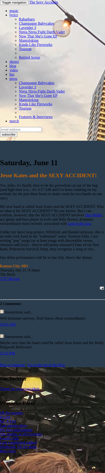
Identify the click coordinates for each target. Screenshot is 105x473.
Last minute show (13, 426)
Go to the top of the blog (46, 365)
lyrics (13, 15)
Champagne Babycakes (36, 23)
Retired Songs (29, 57)
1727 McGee (10, 279)
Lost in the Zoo (79, 224)
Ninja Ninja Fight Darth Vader (42, 32)
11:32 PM (7, 353)
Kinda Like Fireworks (35, 45)
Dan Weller (93, 215)
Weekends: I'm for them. (18, 447)
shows (14, 62)
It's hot (5, 417)
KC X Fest (8, 421)
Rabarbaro (27, 19)
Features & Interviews (35, 117)
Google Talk (9, 438)
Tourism (25, 49)
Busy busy (8, 451)
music (13, 11)
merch (14, 121)
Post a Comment (12, 365)
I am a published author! (18, 442)
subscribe (8, 134)
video (13, 70)
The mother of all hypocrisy (21, 434)
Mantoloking (29, 40)
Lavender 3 (27, 28)
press (13, 79)
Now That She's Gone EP (38, 36)
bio (11, 74)
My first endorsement (16, 430)
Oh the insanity (11, 413)
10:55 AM (7, 324)
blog (12, 66)
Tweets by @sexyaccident (19, 389)
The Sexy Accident (43, 2)
